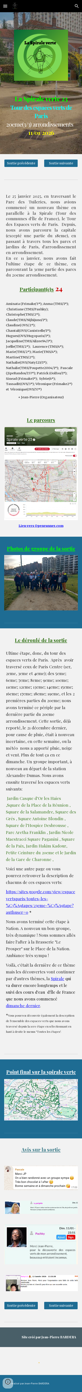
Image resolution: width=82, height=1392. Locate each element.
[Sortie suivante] (61, 163)
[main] (41, 114)
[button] (5, 6)
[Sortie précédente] (21, 163)
